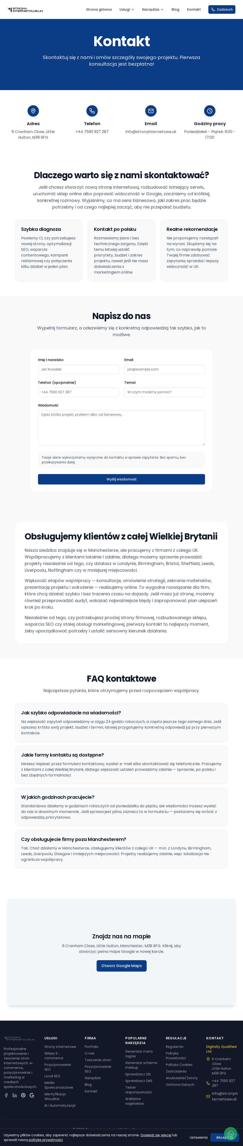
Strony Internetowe (60, 1046)
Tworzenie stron (98, 1060)
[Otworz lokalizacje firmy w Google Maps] (121, 955)
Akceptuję (225, 1137)
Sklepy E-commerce (53, 1055)
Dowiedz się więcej (156, 1135)
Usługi (127, 9)
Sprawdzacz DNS (138, 1080)
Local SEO (52, 1076)
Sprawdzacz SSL (138, 1074)
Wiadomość (48, 409)
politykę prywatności (46, 1139)
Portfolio (91, 1046)
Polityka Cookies (179, 1064)
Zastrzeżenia (176, 1071)
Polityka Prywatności (176, 1055)
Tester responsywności (138, 1090)
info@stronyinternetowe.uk (151, 131)
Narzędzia (153, 9)
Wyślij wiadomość (122, 483)
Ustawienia (199, 1137)
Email (128, 364)
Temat (130, 386)
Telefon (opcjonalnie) (57, 386)
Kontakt (194, 9)
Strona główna (99, 9)
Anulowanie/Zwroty (182, 1078)
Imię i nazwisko (51, 364)
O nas (89, 1053)
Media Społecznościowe (58, 1085)
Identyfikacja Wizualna (55, 1096)
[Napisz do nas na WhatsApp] (230, 1133)
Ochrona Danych (180, 1084)
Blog (175, 9)
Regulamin (174, 1046)
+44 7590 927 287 (92, 131)
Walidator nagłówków (134, 1101)
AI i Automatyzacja (59, 1105)
